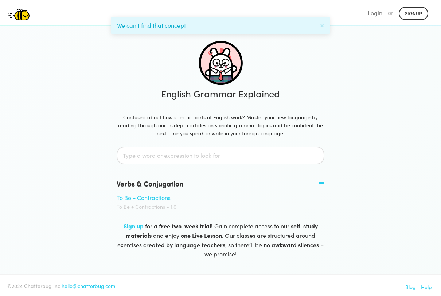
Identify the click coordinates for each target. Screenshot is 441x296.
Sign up (134, 226)
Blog (410, 287)
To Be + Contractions (144, 197)
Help (426, 287)
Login (375, 13)
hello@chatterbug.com (88, 285)
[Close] (322, 24)
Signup (413, 13)
